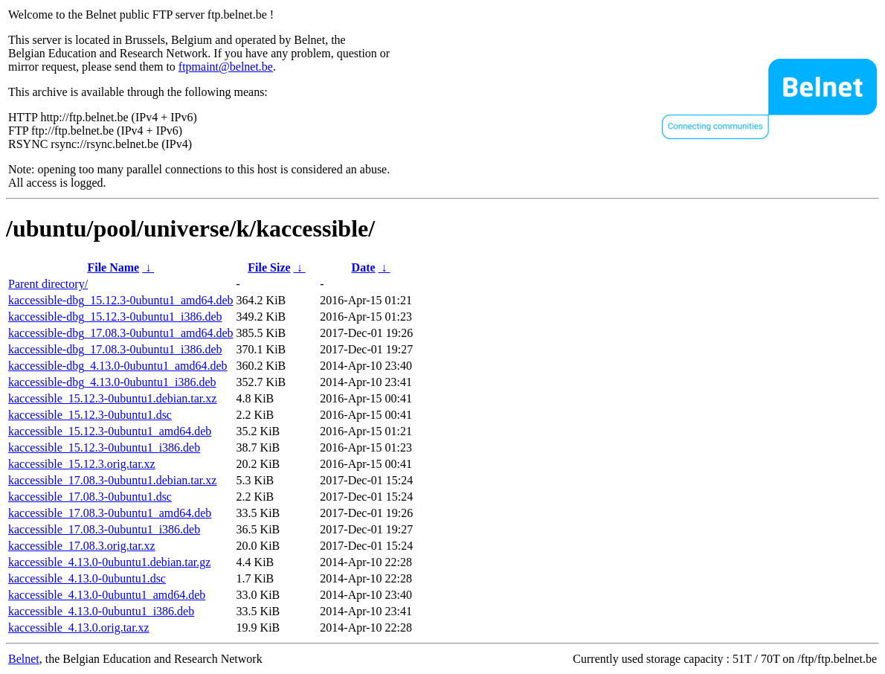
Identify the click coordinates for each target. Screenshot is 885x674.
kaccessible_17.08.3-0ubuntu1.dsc (90, 496)
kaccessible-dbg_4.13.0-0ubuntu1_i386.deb (112, 382)
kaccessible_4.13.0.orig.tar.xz (78, 627)
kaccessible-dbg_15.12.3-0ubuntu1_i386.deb (115, 316)
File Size (269, 267)
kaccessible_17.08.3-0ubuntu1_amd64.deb (109, 513)
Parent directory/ (48, 283)
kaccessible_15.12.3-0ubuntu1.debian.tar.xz (112, 398)
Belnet (23, 658)
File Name (113, 267)
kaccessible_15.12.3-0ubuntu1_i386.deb (104, 447)
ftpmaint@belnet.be (225, 66)
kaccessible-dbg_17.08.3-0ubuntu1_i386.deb (115, 349)
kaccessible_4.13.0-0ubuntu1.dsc (87, 578)
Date (364, 267)
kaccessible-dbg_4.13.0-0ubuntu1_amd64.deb (118, 365)
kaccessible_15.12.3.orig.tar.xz (81, 464)
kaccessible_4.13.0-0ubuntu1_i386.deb (101, 611)
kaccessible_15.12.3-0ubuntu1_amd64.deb (109, 431)
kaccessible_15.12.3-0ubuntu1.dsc (90, 414)
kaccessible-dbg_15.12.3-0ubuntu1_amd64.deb (121, 300)
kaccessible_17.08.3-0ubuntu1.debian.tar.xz (112, 480)
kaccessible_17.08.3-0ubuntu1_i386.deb (104, 529)
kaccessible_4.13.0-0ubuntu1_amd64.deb (106, 594)
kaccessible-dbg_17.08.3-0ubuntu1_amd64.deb (121, 333)
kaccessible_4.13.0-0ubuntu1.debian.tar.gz (109, 562)
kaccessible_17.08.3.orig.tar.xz (81, 545)
